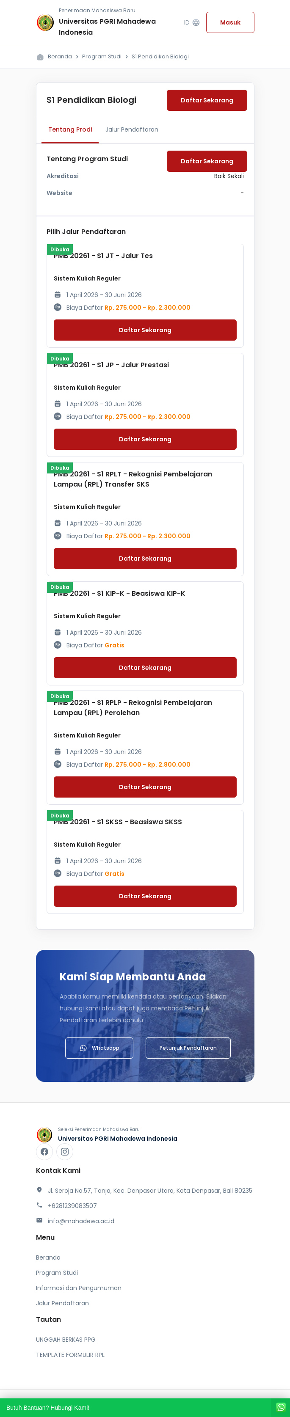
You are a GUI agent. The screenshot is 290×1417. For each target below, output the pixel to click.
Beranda (60, 56)
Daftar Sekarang (207, 100)
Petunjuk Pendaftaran (188, 1047)
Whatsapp (99, 1048)
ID (192, 22)
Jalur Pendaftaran (131, 129)
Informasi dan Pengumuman (79, 1288)
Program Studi (102, 56)
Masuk (230, 22)
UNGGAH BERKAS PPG (66, 1339)
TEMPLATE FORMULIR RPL (70, 1355)
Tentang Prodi (70, 129)
